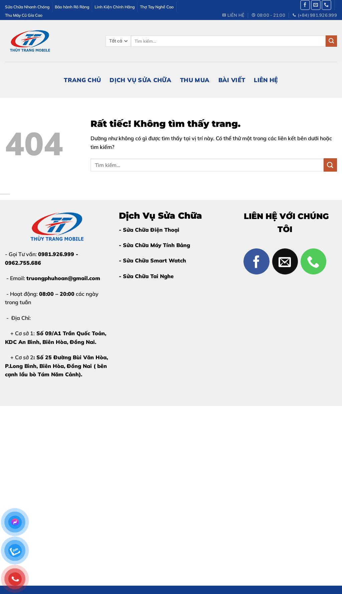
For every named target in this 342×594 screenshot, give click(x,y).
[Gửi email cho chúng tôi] (316, 5)
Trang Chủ (82, 79)
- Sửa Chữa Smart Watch (152, 260)
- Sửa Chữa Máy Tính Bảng (154, 245)
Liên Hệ (266, 79)
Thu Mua (194, 79)
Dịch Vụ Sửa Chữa (140, 79)
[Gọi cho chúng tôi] (326, 5)
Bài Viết (231, 79)
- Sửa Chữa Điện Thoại (149, 229)
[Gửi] (331, 41)
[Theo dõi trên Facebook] (305, 5)
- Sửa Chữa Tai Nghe (146, 276)
